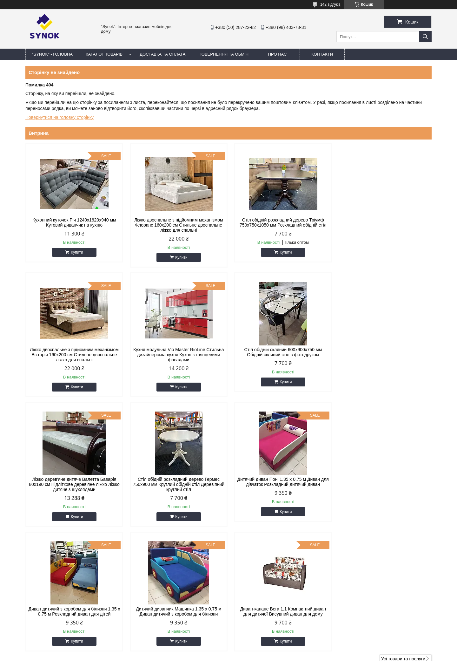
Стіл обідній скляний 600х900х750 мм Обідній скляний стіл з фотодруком (177, 352)
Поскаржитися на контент (243, 655)
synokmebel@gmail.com (262, 590)
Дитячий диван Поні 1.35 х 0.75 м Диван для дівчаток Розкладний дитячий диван (73, 482)
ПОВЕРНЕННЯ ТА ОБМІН (223, 54)
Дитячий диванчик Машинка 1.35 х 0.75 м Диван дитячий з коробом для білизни (280, 482)
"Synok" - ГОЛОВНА (52, 54)
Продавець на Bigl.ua (228, 649)
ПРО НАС (277, 54)
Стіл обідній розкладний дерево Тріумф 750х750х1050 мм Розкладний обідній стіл (280, 222)
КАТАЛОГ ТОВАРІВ (104, 54)
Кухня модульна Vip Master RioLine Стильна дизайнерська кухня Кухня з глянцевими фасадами (73, 354)
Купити (76, 252)
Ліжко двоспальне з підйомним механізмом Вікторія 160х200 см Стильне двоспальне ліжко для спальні (383, 225)
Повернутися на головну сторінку (59, 117)
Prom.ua (258, 643)
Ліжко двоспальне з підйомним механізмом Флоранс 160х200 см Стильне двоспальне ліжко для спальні (177, 225)
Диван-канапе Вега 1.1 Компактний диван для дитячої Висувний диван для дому (383, 482)
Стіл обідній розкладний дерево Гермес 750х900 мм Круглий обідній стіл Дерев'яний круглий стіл (383, 354)
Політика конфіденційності (292, 655)
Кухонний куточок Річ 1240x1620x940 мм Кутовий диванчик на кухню (74, 222)
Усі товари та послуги (403, 529)
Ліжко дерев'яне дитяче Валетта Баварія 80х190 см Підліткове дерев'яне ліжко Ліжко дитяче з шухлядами (280, 354)
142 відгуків (330, 4)
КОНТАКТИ (322, 54)
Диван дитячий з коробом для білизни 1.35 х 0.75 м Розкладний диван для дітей (177, 482)
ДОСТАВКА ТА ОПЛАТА (162, 54)
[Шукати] (425, 36)
